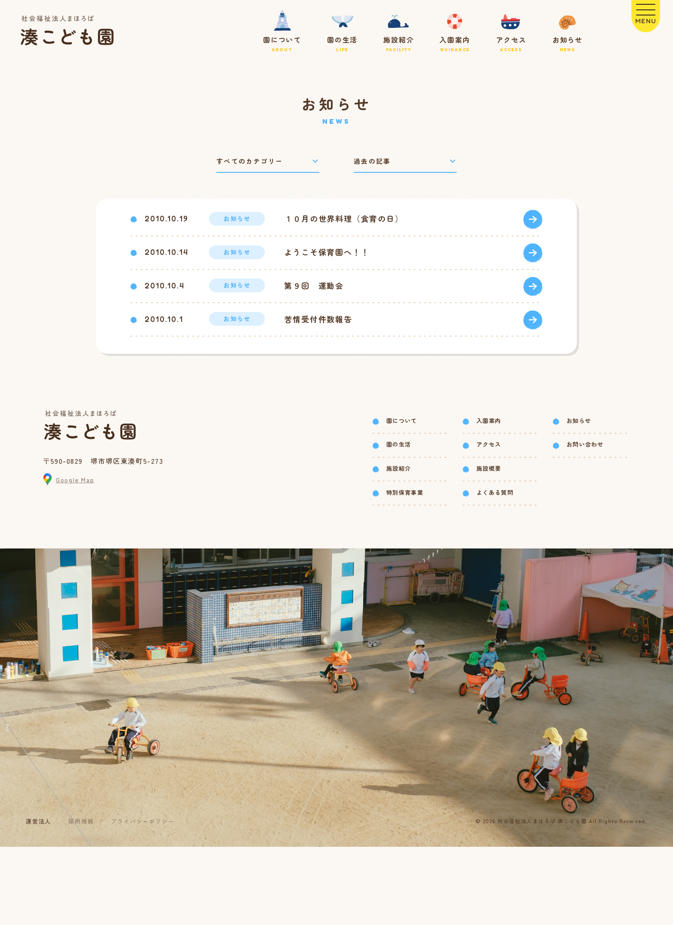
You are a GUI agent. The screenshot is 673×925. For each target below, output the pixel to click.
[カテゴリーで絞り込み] (267, 162)
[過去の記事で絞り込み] (405, 162)
